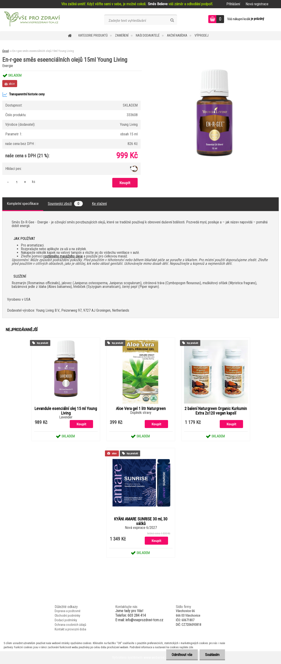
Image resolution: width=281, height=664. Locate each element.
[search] (172, 20)
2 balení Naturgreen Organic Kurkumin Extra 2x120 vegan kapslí (216, 410)
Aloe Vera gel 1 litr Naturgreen (141, 408)
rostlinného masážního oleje (63, 256)
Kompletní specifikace (23, 203)
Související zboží (65, 203)
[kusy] (16, 182)
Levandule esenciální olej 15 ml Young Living (66, 410)
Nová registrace (257, 4)
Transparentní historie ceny (23, 94)
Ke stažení (99, 203)
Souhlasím (212, 655)
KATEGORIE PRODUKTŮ (93, 35)
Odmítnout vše (181, 655)
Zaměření (121, 35)
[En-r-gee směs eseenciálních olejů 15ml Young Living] (214, 71)
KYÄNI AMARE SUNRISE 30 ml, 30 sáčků (140, 521)
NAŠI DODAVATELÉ (148, 35)
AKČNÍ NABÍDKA (177, 35)
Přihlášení (233, 4)
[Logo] (31, 19)
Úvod (5, 51)
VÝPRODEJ (202, 35)
